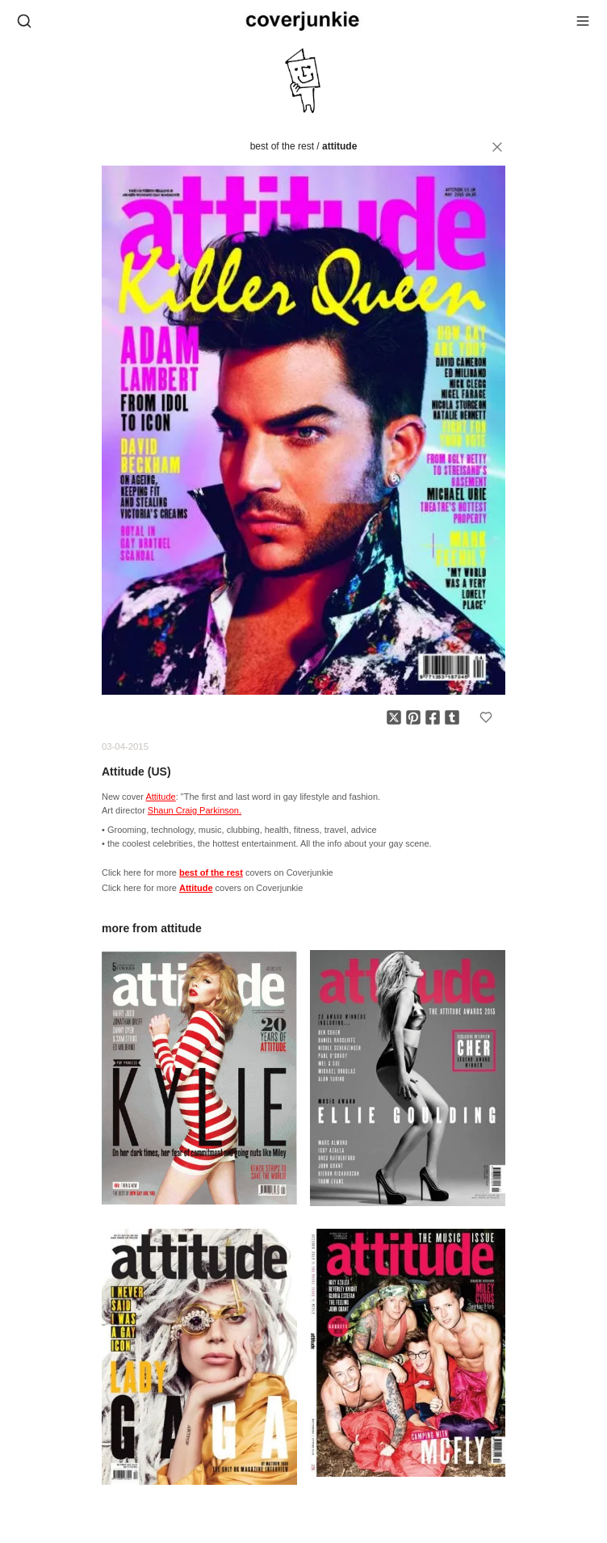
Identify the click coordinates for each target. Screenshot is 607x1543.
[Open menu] (582, 21)
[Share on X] (394, 717)
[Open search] (24, 21)
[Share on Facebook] (433, 717)
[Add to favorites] (486, 717)
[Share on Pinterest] (413, 717)
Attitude (339, 146)
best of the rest (282, 146)
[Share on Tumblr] (452, 717)
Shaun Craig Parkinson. (194, 810)
